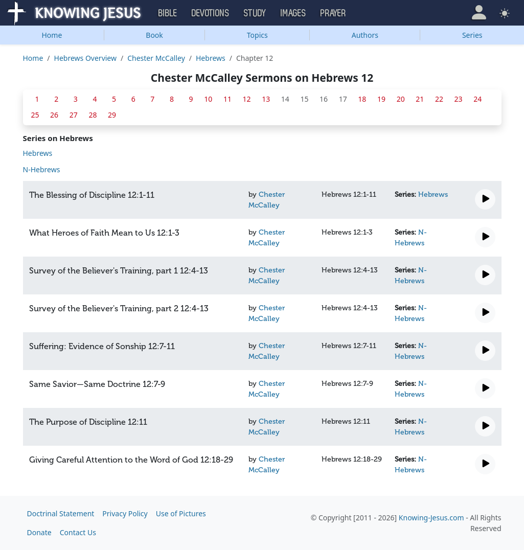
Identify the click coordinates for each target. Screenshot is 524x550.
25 (35, 115)
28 (92, 115)
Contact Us (78, 532)
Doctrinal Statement (61, 513)
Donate (39, 532)
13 (266, 99)
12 (247, 99)
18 (362, 99)
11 (227, 99)
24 (477, 99)
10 (208, 99)
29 (112, 115)
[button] (478, 12)
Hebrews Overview (85, 58)
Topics (257, 35)
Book (154, 35)
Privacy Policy (124, 513)
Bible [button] (167, 13)
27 (74, 115)
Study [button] (255, 13)
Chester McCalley (156, 58)
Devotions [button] (211, 13)
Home (51, 35)
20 (401, 99)
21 (420, 99)
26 (54, 115)
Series (472, 35)
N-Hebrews (41, 169)
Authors (365, 35)
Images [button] (293, 13)
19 (381, 99)
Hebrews (210, 58)
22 (439, 99)
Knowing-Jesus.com (431, 517)
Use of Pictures (181, 513)
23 (458, 99)
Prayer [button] (333, 13)
